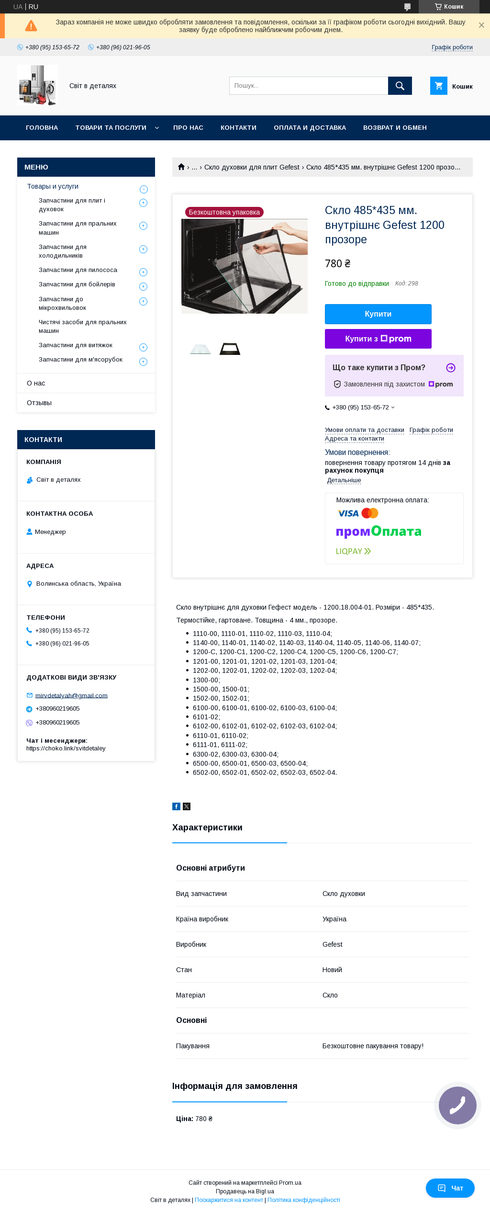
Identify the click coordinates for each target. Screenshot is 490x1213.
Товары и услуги (52, 186)
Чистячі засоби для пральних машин (83, 326)
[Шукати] (400, 86)
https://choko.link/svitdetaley (66, 748)
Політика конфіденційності (303, 1200)
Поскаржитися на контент (229, 1200)
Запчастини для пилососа (78, 269)
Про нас (188, 127)
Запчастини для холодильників (63, 251)
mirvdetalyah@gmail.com (71, 695)
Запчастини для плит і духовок (72, 205)
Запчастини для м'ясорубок (80, 359)
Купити (378, 314)
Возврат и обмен (395, 127)
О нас (36, 383)
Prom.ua (290, 1182)
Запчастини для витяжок (75, 345)
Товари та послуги (110, 127)
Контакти (238, 127)
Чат (450, 1188)
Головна (42, 127)
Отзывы (39, 403)
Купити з (378, 339)
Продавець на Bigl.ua (245, 1191)
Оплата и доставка (310, 127)
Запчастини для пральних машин (78, 228)
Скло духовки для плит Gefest (252, 167)
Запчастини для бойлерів (77, 284)
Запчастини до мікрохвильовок (62, 303)
